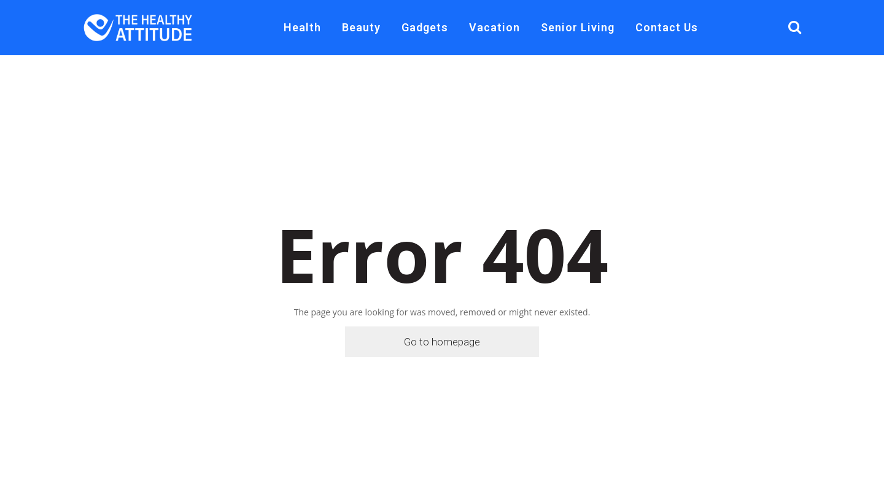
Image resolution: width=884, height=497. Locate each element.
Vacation (494, 27)
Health (302, 27)
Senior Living (578, 27)
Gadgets (424, 27)
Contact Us (666, 27)
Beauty (361, 27)
